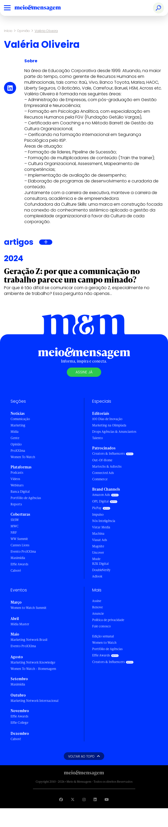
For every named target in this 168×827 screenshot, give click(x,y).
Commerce (100, 479)
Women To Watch (23, 457)
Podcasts (17, 472)
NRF (14, 532)
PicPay (96, 508)
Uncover (98, 552)
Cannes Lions (20, 545)
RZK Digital (100, 563)
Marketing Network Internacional (34, 700)
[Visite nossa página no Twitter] (72, 799)
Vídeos (15, 479)
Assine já (84, 372)
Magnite (98, 546)
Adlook (97, 576)
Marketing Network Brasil (29, 639)
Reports (16, 504)
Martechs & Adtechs (107, 466)
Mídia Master (20, 624)
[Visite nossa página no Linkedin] (95, 799)
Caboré (16, 570)
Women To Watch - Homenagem (33, 668)
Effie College (19, 722)
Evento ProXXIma (23, 551)
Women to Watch (104, 642)
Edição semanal (103, 636)
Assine (96, 601)
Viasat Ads (99, 540)
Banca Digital (20, 491)
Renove (97, 607)
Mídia (14, 431)
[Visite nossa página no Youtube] (107, 799)
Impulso (98, 514)
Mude (96, 559)
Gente (15, 438)
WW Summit (19, 539)
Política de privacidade (108, 620)
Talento (97, 438)
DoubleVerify (101, 570)
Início (8, 31)
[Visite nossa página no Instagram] (84, 799)
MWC (14, 526)
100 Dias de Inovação (107, 419)
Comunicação (20, 419)
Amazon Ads (101, 494)
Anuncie (98, 613)
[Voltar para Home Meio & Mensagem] (44, 8)
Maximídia (18, 558)
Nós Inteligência (103, 521)
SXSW (15, 520)
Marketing (18, 425)
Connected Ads (103, 473)
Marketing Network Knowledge (33, 662)
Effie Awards (19, 564)
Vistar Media (101, 527)
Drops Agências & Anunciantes (114, 431)
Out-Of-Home (102, 460)
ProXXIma (18, 450)
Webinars (17, 485)
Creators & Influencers (108, 453)
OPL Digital (100, 501)
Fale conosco (101, 626)
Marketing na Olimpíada (109, 425)
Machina (98, 533)
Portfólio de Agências (26, 498)
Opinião (23, 31)
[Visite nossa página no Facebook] (61, 799)
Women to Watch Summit (28, 607)
